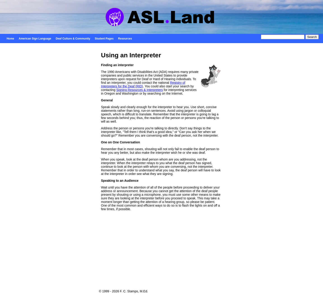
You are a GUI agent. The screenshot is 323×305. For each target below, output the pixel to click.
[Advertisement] (161, 253)
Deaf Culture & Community (73, 38)
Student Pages (104, 38)
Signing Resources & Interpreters (139, 90)
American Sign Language (35, 38)
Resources (125, 38)
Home (10, 38)
